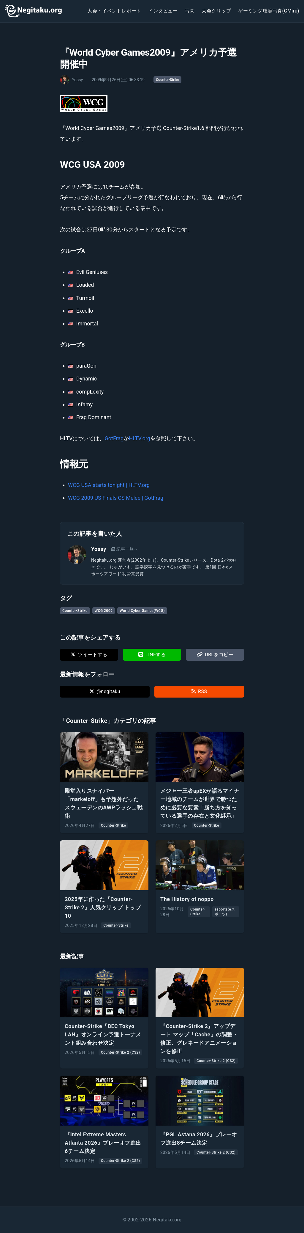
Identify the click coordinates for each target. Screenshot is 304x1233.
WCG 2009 (104, 611)
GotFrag (114, 438)
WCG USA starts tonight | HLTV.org (109, 485)
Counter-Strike (167, 80)
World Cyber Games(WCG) (142, 611)
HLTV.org (139, 438)
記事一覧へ (124, 549)
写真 (189, 11)
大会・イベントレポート (114, 11)
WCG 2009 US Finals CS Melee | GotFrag (115, 498)
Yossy (98, 549)
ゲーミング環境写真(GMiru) (268, 11)
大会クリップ (216, 11)
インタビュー (163, 11)
